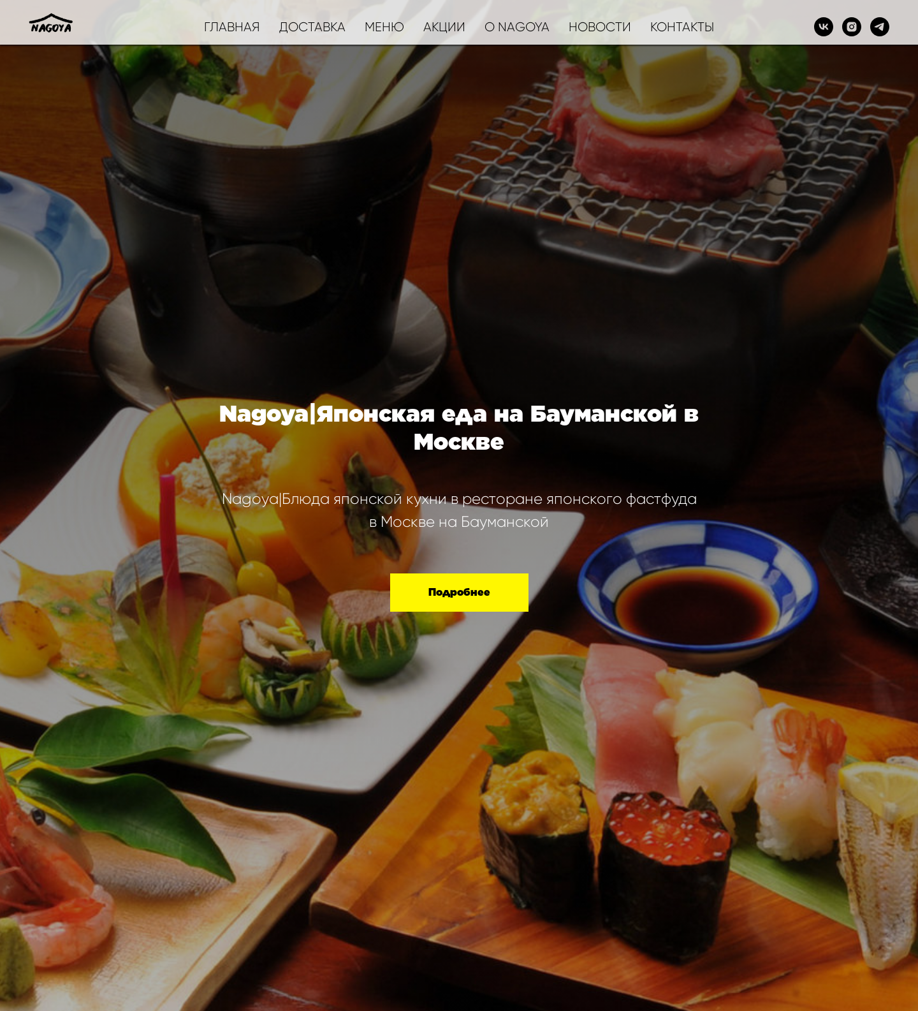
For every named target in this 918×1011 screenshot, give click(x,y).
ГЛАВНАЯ (232, 27)
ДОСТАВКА (312, 27)
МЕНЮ (384, 27)
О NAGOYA (517, 27)
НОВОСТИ (600, 27)
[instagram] (851, 26)
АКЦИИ (444, 27)
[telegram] (879, 26)
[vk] (823, 26)
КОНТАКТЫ (682, 27)
